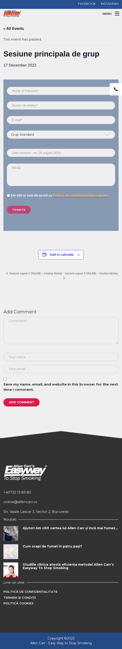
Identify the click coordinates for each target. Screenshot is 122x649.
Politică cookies (18, 603)
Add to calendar (62, 254)
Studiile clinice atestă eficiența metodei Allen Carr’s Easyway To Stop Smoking (68, 566)
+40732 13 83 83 (17, 492)
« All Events (13, 29)
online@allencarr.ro (20, 502)
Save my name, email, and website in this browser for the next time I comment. (60, 387)
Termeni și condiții (19, 597)
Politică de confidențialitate (30, 591)
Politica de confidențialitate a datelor (81, 195)
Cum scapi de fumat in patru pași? (52, 546)
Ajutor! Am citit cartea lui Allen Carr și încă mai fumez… (70, 528)
